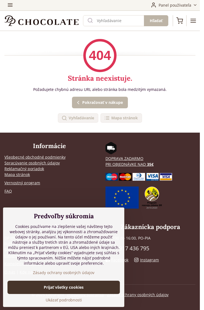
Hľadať (156, 20)
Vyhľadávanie (77, 118)
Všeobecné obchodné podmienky (35, 157)
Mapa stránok (121, 118)
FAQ (8, 191)
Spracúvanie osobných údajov (32, 162)
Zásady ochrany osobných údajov (138, 294)
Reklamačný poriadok (24, 168)
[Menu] (193, 20)
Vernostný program (22, 182)
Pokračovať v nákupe (99, 103)
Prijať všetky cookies (64, 287)
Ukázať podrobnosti (64, 300)
